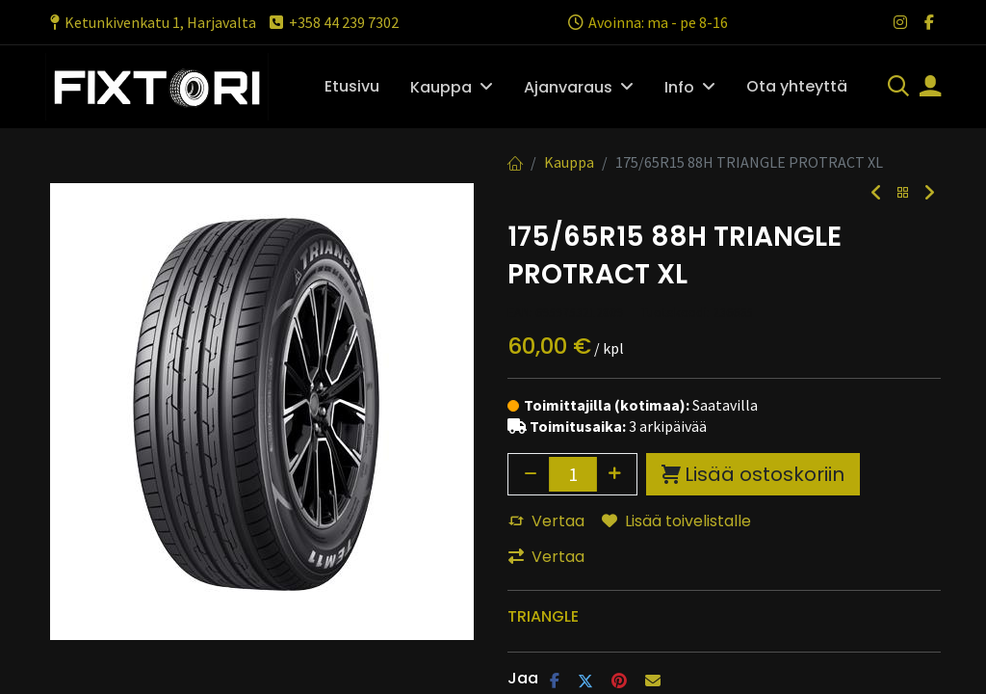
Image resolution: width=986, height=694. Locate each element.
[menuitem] (352, 86)
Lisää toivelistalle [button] (676, 521)
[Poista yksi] (530, 474)
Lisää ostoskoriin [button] (753, 474)
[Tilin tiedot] (930, 87)
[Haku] (898, 87)
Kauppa (569, 162)
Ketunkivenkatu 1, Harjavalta (150, 22)
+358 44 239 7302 (333, 22)
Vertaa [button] (546, 521)
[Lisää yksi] (615, 474)
